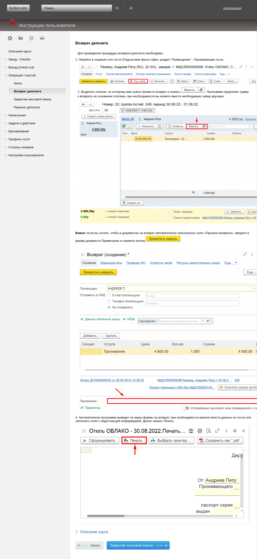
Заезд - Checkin (19, 59)
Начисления (17, 115)
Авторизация (232, 8)
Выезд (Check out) (21, 67)
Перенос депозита (27, 107)
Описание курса (19, 51)
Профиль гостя (19, 139)
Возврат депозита (27, 91)
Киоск (18, 83)
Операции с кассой (22, 75)
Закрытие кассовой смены (32, 99)
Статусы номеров (20, 147)
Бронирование (18, 131)
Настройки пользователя (26, 155)
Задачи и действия (21, 123)
